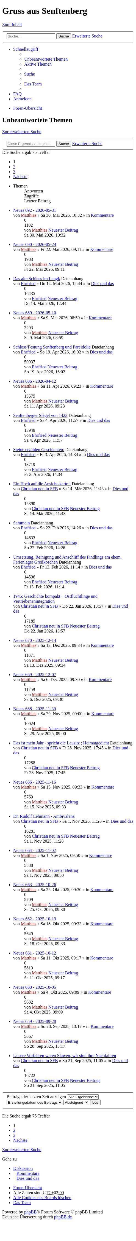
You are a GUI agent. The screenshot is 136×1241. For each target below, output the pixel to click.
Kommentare (102, 215)
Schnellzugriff (25, 49)
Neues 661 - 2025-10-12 (34, 953)
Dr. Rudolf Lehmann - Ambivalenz (44, 816)
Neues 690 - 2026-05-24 (34, 244)
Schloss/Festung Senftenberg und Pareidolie (52, 347)
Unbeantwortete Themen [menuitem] (46, 59)
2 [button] (14, 166)
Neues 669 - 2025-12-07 (34, 674)
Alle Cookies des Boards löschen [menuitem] (42, 1197)
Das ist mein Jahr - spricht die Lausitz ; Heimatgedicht (61, 743)
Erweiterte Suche (87, 36)
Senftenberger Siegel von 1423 (40, 415)
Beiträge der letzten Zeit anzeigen (53, 1096)
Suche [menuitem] (29, 74)
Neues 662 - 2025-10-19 (34, 918)
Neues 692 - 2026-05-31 (34, 210)
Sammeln (21, 523)
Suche (64, 36)
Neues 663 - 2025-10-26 (34, 884)
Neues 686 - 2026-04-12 (34, 381)
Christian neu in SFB (39, 488)
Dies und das (102, 283)
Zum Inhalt (12, 24)
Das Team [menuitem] (33, 84)
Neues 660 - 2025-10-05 (34, 987)
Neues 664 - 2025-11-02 (34, 850)
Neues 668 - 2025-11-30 (34, 708)
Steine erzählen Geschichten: (38, 449)
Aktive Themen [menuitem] (38, 64)
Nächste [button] (20, 176)
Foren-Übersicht (27, 108)
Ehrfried (28, 283)
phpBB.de (63, 1217)
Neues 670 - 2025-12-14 (34, 640)
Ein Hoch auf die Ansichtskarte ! (42, 483)
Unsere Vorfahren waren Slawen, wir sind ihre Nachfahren (64, 1055)
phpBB (30, 1212)
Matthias (28, 215)
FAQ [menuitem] (17, 94)
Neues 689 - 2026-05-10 (34, 312)
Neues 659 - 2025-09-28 (34, 1021)
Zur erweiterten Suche (21, 131)
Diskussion (23, 1168)
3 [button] (14, 171)
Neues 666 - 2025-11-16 (34, 782)
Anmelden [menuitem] (22, 99)
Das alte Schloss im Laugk (36, 278)
